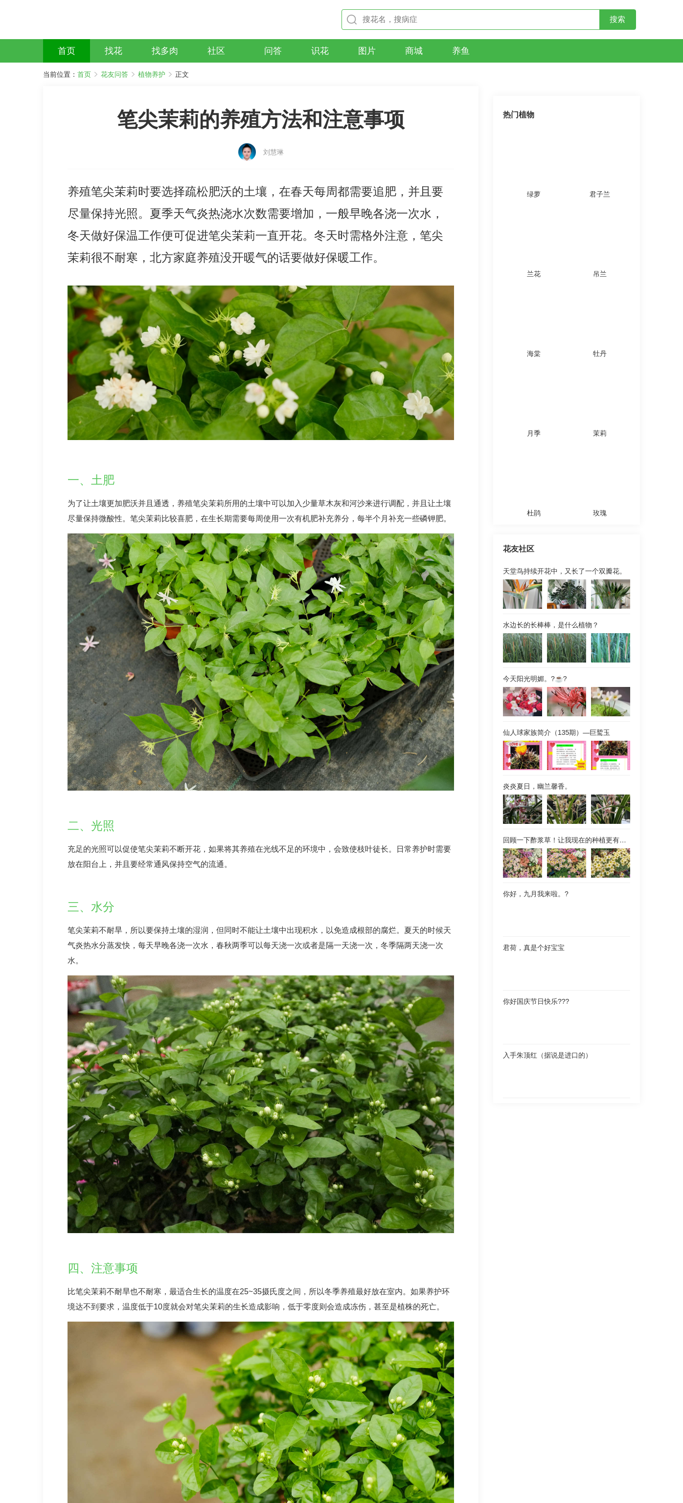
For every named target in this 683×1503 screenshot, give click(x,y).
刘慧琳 (273, 135)
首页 (84, 74)
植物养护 (151, 74)
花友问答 (114, 74)
